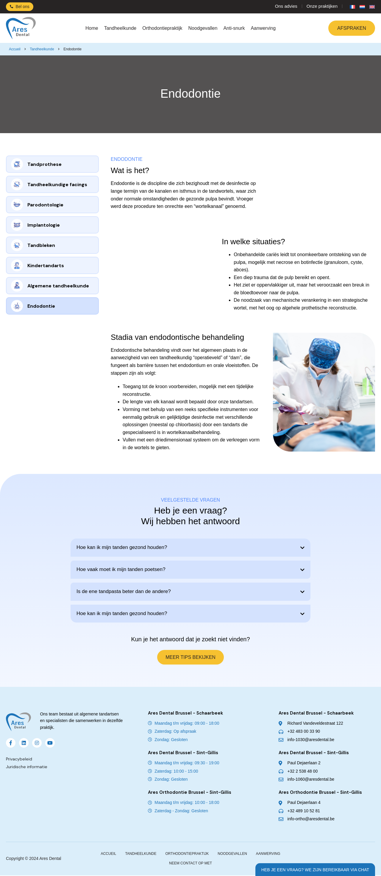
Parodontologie (45, 205)
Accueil (15, 49)
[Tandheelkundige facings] (17, 184)
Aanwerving (263, 28)
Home (91, 28)
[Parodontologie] (17, 205)
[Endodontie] (17, 306)
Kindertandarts (45, 265)
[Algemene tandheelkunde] (17, 286)
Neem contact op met (190, 864)
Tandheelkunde (120, 28)
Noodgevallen (203, 28)
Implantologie (43, 225)
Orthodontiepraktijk (162, 28)
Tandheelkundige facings (57, 184)
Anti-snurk (234, 28)
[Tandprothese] (17, 164)
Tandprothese (44, 164)
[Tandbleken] (17, 245)
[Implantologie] (17, 225)
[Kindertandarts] (17, 265)
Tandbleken (41, 245)
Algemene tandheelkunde (58, 286)
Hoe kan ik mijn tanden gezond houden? (121, 547)
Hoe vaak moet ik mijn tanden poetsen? (120, 569)
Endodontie (41, 306)
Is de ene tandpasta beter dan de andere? (123, 591)
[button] (190, 548)
